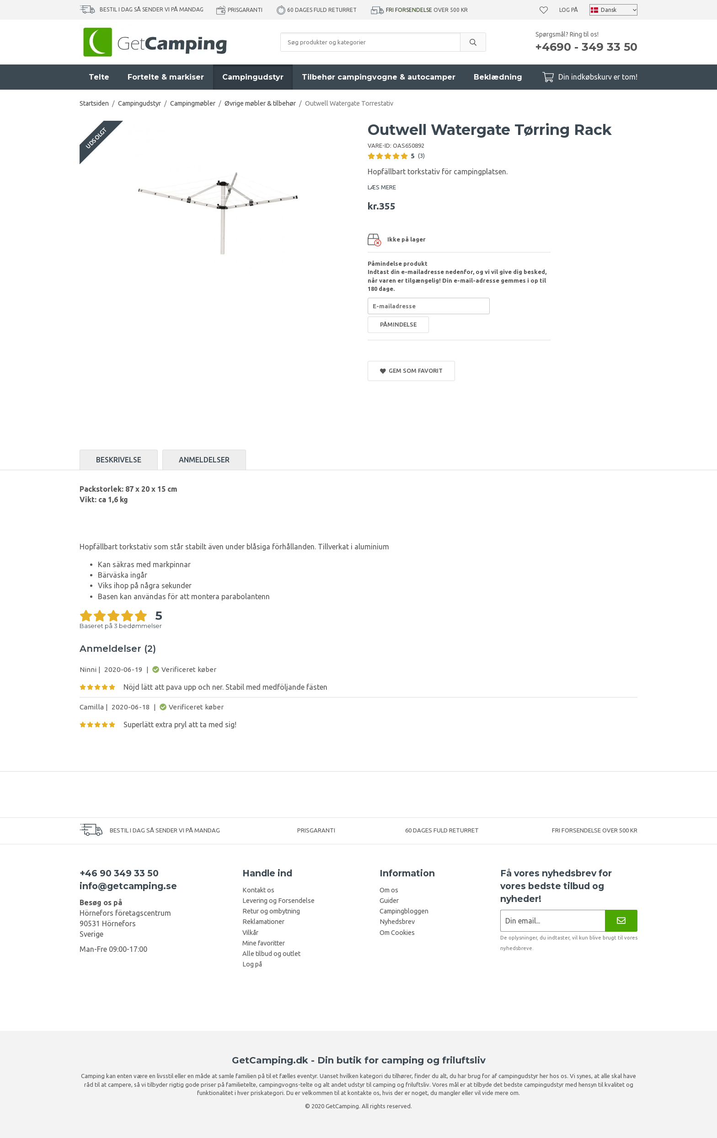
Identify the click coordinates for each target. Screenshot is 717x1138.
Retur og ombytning (271, 911)
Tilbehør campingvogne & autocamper (378, 77)
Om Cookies (397, 932)
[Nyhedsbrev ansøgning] (552, 920)
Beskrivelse (118, 460)
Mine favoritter (263, 943)
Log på (568, 10)
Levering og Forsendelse (278, 900)
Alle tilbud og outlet (271, 953)
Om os (389, 890)
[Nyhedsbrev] (621, 920)
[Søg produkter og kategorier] (370, 42)
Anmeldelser (204, 460)
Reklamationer (263, 921)
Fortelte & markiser (166, 77)
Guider (389, 900)
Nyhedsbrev (397, 921)
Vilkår (250, 932)
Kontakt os (258, 890)
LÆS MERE (382, 187)
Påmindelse (398, 324)
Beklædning (498, 77)
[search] (473, 42)
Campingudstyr (253, 77)
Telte (99, 77)
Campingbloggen (404, 911)
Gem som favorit (411, 370)
